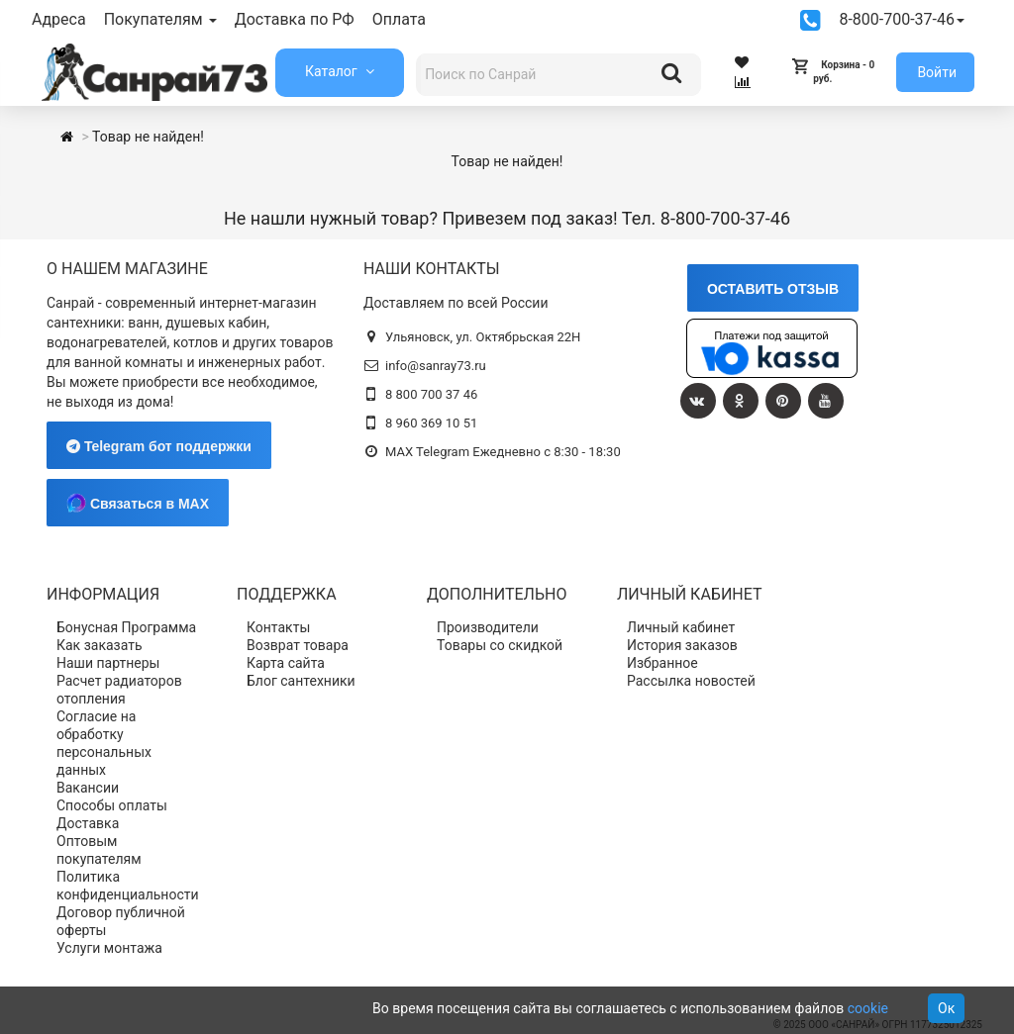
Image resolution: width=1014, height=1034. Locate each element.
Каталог (332, 71)
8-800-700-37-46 (901, 19)
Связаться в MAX (137, 503)
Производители (488, 627)
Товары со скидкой (499, 645)
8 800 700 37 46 (431, 394)
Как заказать (99, 645)
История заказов (682, 645)
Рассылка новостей (691, 681)
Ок (946, 1008)
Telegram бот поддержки (159, 446)
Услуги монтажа (109, 948)
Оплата (399, 19)
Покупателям (160, 19)
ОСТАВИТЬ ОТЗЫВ (773, 289)
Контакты (278, 627)
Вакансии (87, 788)
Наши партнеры (107, 663)
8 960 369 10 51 (431, 423)
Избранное (662, 663)
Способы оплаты (111, 805)
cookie (868, 1008)
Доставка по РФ (295, 19)
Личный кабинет (681, 627)
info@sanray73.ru (435, 365)
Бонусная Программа (126, 627)
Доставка (87, 823)
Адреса (59, 19)
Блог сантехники (301, 681)
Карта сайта (286, 663)
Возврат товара (298, 645)
